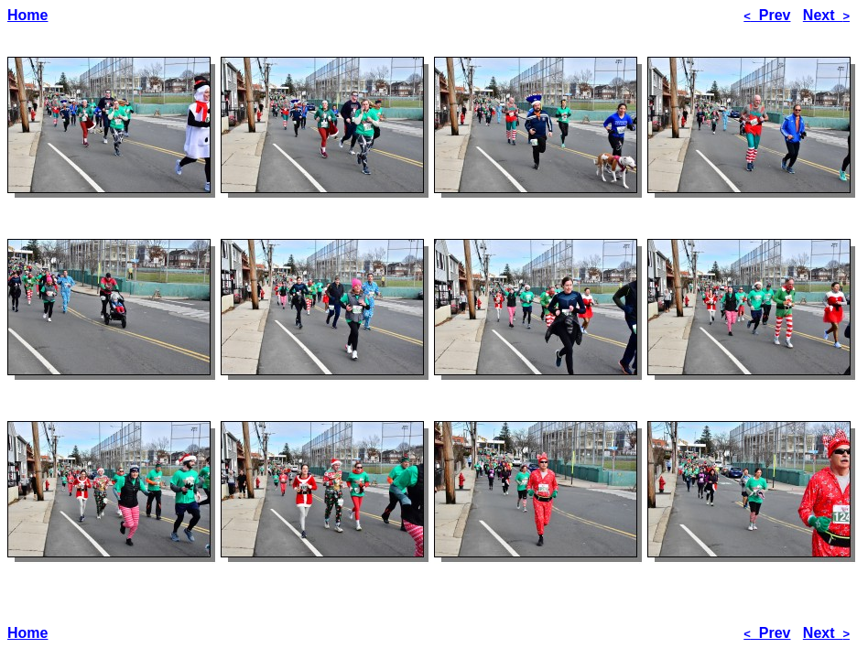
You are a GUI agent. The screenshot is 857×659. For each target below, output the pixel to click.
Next (826, 15)
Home (27, 15)
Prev (766, 15)
